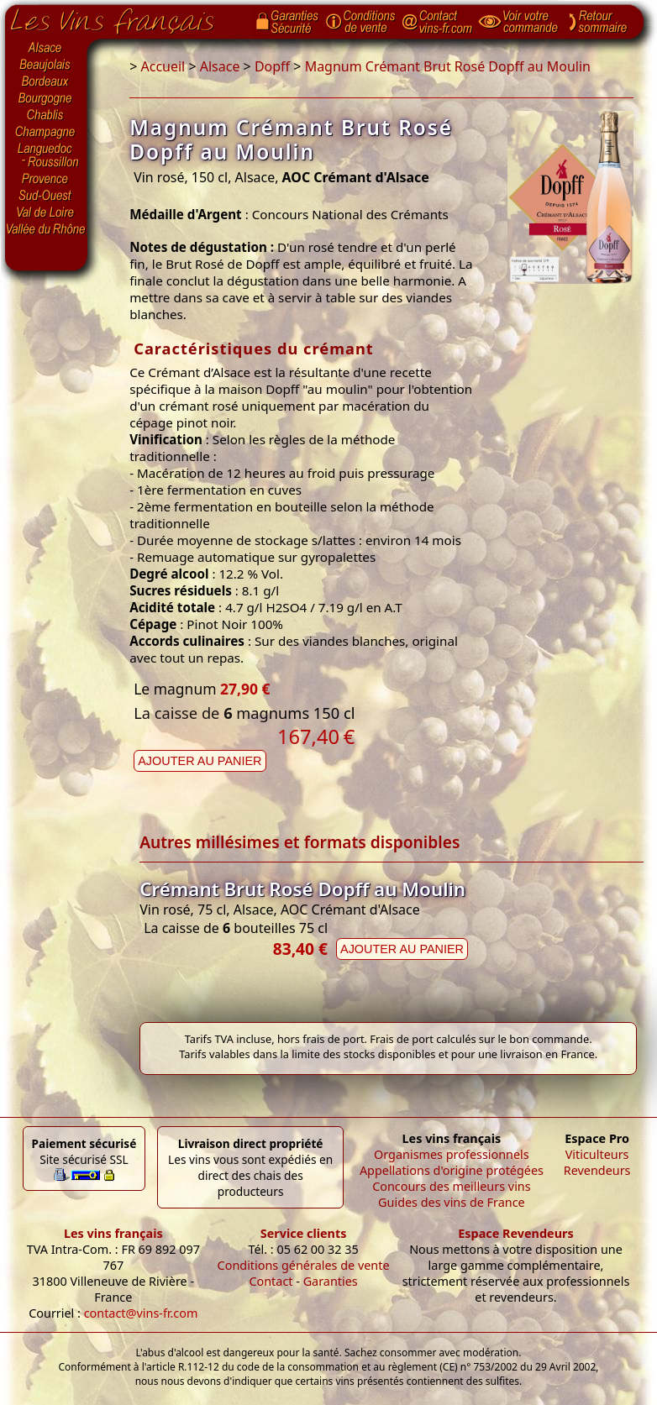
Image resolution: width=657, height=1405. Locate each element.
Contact (270, 1281)
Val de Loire (46, 212)
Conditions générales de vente (304, 1265)
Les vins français (113, 1233)
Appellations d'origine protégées (452, 1170)
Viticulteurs (597, 1154)
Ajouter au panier (199, 761)
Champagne (46, 132)
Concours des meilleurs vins (451, 1186)
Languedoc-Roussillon (46, 155)
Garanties (330, 1281)
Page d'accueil (125, 17)
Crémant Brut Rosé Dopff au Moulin (302, 889)
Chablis (46, 115)
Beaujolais (46, 65)
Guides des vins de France (451, 1202)
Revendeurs (597, 1170)
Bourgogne (46, 99)
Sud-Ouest (46, 195)
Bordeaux (46, 82)
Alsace (46, 47)
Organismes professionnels (451, 1154)
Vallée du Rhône (46, 229)
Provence (46, 179)
